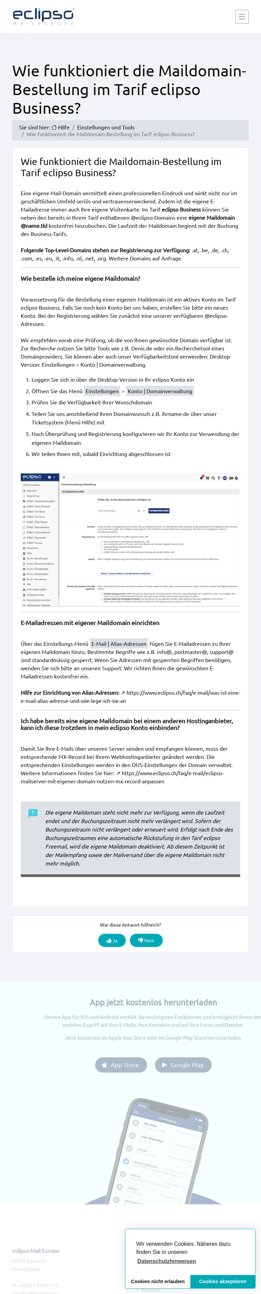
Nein (146, 940)
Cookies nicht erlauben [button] (158, 1281)
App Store (128, 1064)
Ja (112, 940)
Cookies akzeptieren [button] (222, 1281)
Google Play (190, 1064)
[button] (166, 1261)
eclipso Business (40, 307)
